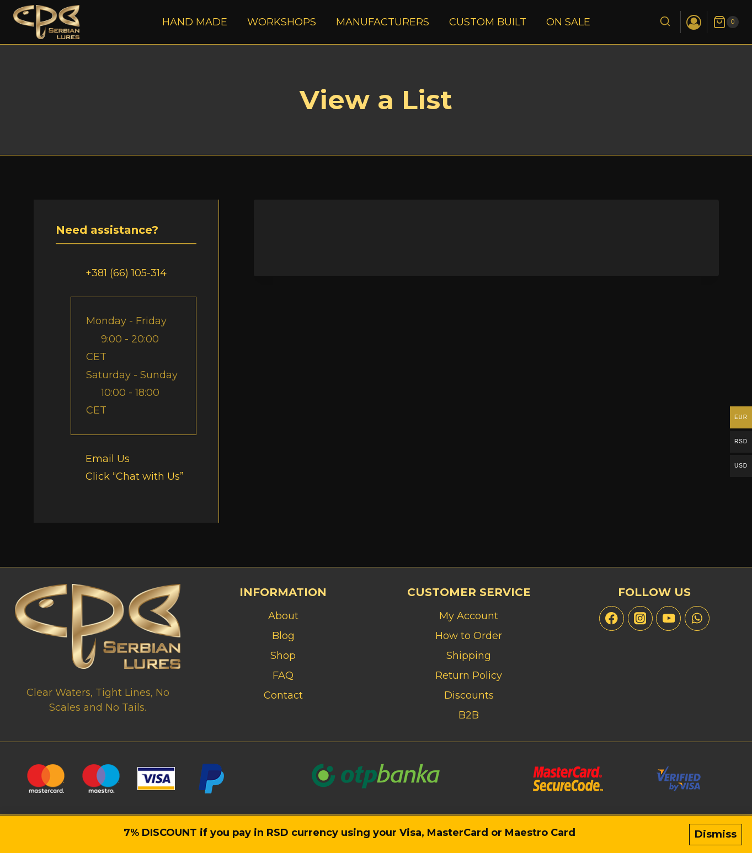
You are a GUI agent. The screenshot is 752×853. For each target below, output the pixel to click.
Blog (283, 636)
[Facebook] (611, 618)
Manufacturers (382, 22)
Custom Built (487, 22)
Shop (283, 656)
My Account (468, 616)
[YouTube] (668, 618)
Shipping (468, 656)
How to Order (468, 636)
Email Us (108, 459)
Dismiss (716, 835)
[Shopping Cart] (726, 22)
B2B (468, 715)
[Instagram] (640, 618)
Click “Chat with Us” (135, 476)
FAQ (283, 675)
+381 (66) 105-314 (126, 273)
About (283, 616)
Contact (283, 695)
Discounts (469, 695)
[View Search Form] (665, 22)
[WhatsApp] (697, 618)
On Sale (568, 22)
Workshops (281, 22)
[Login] (693, 22)
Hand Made (194, 22)
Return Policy (468, 675)
